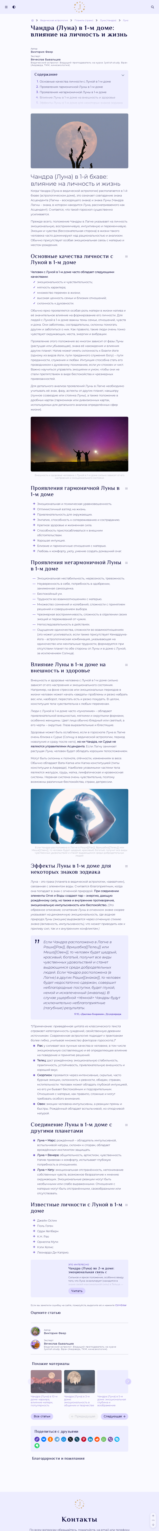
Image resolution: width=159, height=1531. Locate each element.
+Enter (121, 1305)
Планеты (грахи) (83, 20)
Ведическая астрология (54, 20)
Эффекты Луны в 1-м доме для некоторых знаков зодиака (81, 102)
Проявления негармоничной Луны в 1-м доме (73, 92)
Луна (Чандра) (108, 20)
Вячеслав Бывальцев (79, 62)
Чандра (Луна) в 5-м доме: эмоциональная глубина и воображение (92, 1396)
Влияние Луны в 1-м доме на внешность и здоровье (77, 97)
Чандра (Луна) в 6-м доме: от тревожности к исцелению (117, 1395)
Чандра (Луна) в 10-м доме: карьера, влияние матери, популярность (42, 1396)
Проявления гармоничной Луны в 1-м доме (71, 86)
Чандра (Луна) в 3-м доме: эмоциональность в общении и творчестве (67, 1396)
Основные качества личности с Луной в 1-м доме (75, 81)
